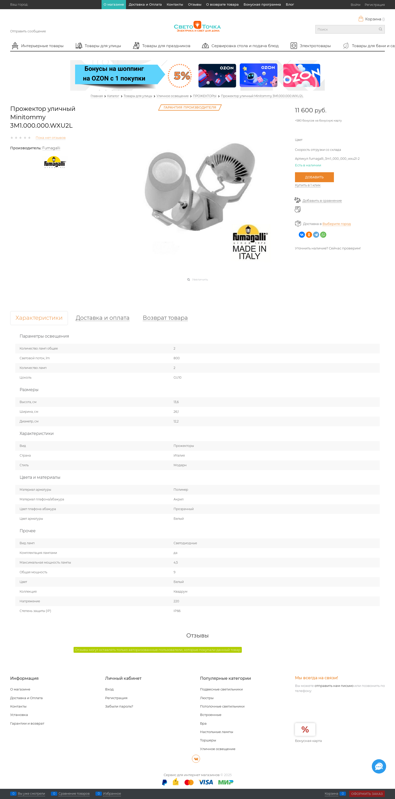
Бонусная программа (262, 4)
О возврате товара (222, 4)
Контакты (175, 4)
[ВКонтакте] (196, 759)
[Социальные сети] (379, 766)
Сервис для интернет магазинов (192, 775)
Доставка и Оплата (145, 4)
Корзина (371, 19)
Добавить (314, 177)
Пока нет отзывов (51, 138)
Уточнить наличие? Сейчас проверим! (328, 248)
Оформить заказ (367, 794)
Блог (290, 4)
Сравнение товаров (74, 794)
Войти (355, 5)
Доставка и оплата (103, 318)
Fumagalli (51, 148)
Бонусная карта (308, 741)
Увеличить (200, 279)
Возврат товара (165, 318)
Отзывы (194, 4)
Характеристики (39, 318)
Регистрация (375, 5)
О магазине (114, 4)
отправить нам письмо (334, 686)
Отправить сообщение (28, 31)
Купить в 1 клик (307, 185)
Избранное (112, 794)
